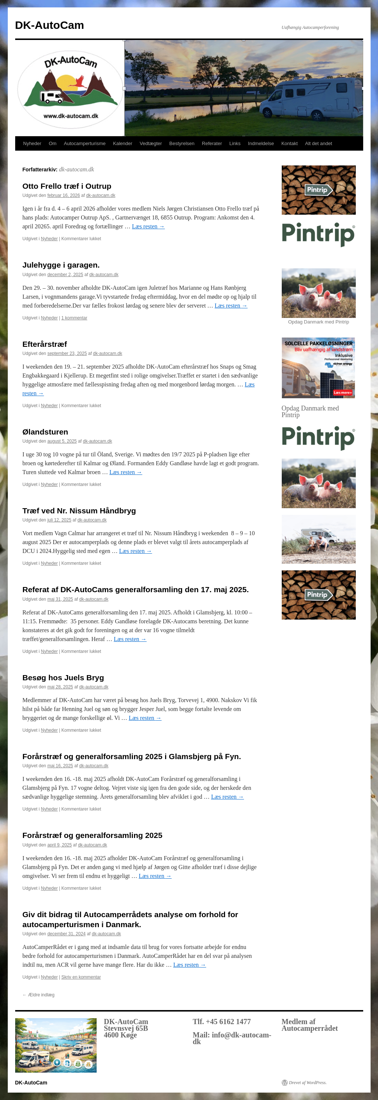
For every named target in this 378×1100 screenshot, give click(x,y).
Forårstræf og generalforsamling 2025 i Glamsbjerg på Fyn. (132, 756)
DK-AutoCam (49, 25)
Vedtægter (151, 143)
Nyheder (32, 143)
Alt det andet (318, 143)
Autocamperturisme (85, 143)
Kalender (122, 143)
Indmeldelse (261, 143)
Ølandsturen (45, 431)
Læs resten (148, 226)
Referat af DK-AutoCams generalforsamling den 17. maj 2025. (136, 589)
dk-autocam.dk (76, 169)
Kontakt (289, 143)
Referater (212, 143)
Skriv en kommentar (81, 977)
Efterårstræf (45, 344)
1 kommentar (74, 318)
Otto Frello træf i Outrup (67, 186)
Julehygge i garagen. (61, 265)
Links (234, 143)
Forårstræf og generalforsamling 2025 (93, 835)
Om (53, 143)
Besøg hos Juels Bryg (63, 677)
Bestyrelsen (181, 143)
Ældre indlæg (39, 994)
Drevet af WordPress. (308, 1082)
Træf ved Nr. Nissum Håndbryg (79, 510)
